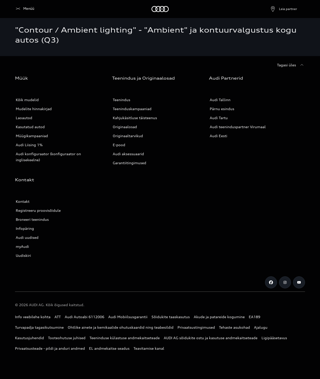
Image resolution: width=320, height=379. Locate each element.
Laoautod (24, 118)
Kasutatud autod (30, 127)
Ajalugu (261, 327)
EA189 (254, 317)
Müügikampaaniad (32, 136)
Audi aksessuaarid (128, 154)
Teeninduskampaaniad (132, 109)
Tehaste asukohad (234, 327)
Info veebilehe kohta (32, 317)
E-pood (119, 145)
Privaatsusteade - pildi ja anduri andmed (50, 348)
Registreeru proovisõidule (38, 210)
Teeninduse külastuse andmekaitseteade (125, 338)
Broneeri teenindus (32, 219)
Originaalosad (125, 127)
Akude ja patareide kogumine (219, 317)
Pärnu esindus (222, 109)
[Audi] (23, 9)
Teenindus (121, 100)
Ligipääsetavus (274, 338)
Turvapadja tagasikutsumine (39, 327)
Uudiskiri (23, 255)
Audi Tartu (219, 118)
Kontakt (23, 201)
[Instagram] (285, 282)
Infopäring (25, 228)
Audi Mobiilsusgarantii (128, 317)
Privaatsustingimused (196, 327)
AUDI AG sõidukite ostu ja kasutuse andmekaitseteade (211, 338)
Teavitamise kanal (149, 348)
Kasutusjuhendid (29, 338)
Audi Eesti (218, 136)
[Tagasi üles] (291, 65)
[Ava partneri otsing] (271, 9)
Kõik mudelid (27, 100)
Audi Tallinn (220, 100)
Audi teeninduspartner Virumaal (238, 127)
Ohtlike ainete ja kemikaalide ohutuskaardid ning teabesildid (121, 327)
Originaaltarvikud (128, 136)
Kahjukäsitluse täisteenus (135, 118)
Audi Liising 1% (29, 145)
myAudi (22, 246)
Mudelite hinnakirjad (34, 109)
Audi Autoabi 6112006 (84, 317)
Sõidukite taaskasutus (171, 317)
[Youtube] (299, 282)
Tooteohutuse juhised (67, 338)
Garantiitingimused (129, 163)
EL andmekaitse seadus (109, 348)
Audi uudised (27, 237)
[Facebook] (271, 282)
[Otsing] (299, 9)
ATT (57, 317)
